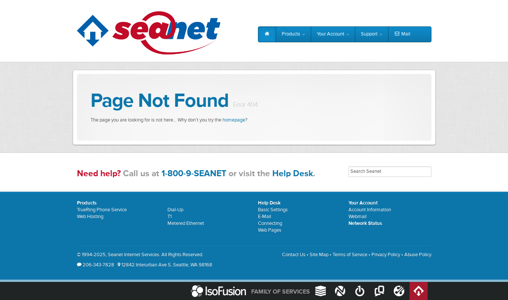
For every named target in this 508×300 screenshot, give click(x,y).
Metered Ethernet (185, 223)
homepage (234, 120)
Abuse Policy (417, 254)
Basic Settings (273, 210)
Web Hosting (90, 216)
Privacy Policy (385, 254)
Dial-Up (175, 210)
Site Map (319, 254)
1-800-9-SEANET (193, 173)
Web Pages (269, 230)
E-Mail (264, 216)
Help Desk (292, 173)
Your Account (333, 34)
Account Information (369, 210)
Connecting (270, 223)
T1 (169, 216)
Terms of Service (350, 254)
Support (371, 34)
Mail (402, 34)
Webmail (357, 216)
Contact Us (293, 254)
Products (293, 34)
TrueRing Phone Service (102, 210)
